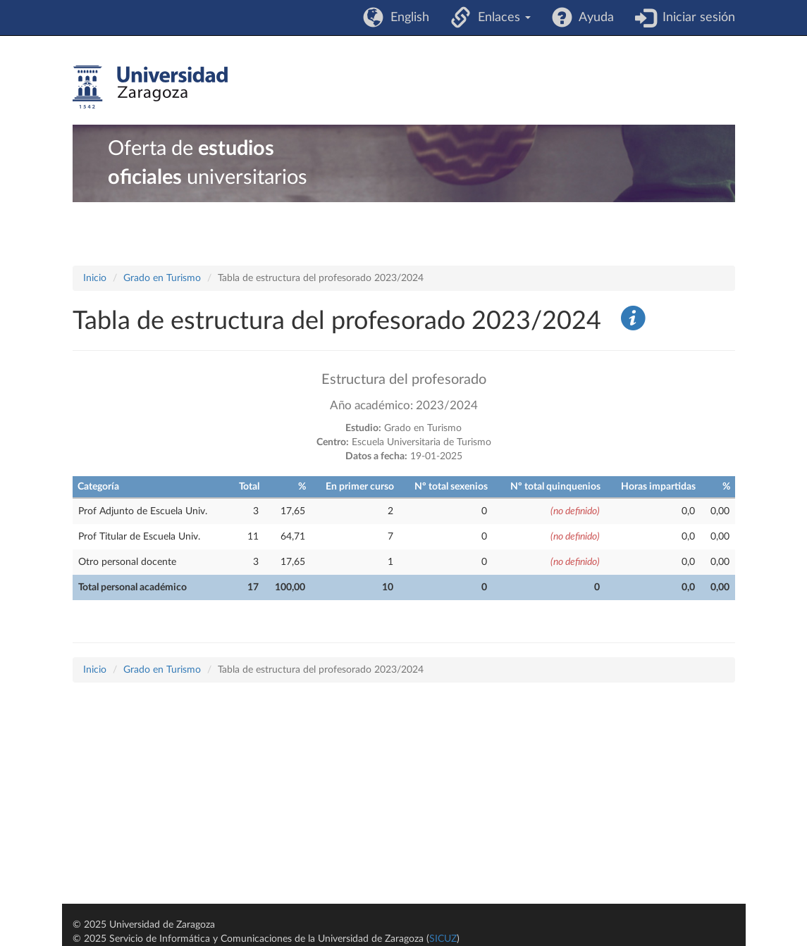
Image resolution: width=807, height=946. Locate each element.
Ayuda (593, 17)
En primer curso (360, 487)
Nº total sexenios (451, 487)
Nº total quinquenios (555, 487)
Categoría (98, 487)
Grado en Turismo (162, 278)
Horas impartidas (658, 487)
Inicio (94, 278)
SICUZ (443, 939)
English (406, 17)
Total (249, 487)
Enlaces (501, 17)
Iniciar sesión (695, 17)
